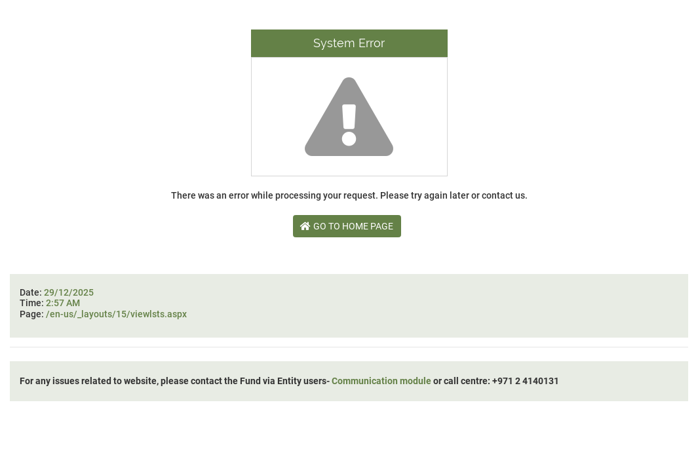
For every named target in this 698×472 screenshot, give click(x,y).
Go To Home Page (346, 226)
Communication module (381, 381)
